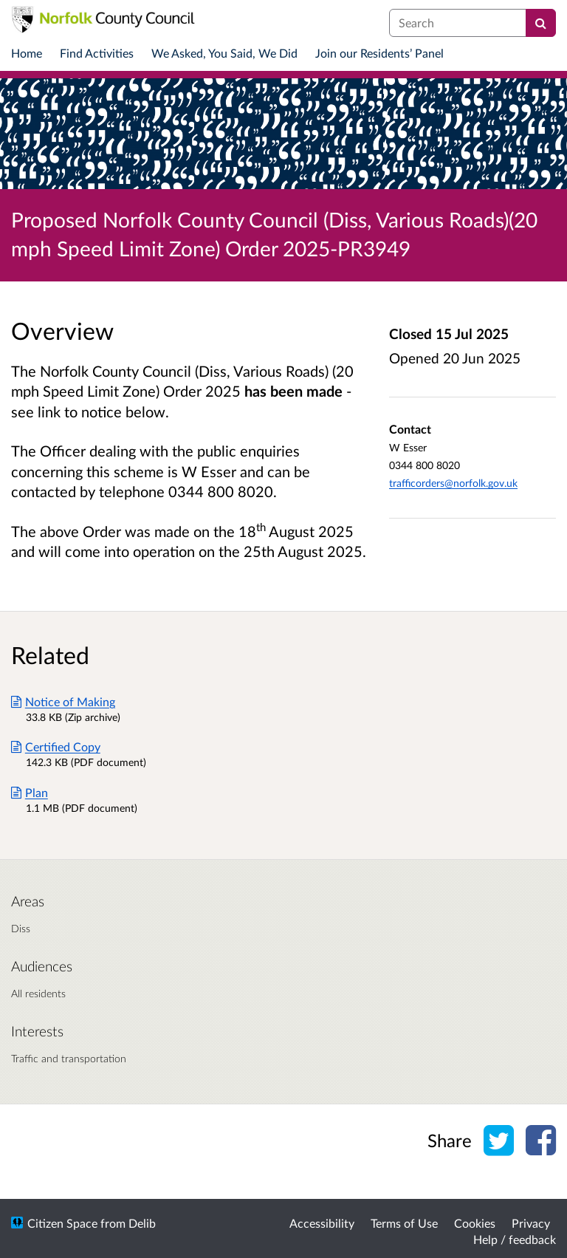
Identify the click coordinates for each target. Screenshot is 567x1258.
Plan (29, 792)
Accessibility (321, 1223)
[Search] (541, 23)
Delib (142, 1223)
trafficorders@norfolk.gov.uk (453, 482)
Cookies (474, 1223)
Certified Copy (55, 746)
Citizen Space (62, 1223)
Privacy (531, 1223)
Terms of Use (404, 1223)
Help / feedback (514, 1239)
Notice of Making (63, 701)
